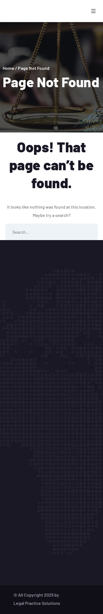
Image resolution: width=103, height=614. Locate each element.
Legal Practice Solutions (36, 607)
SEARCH (89, 231)
